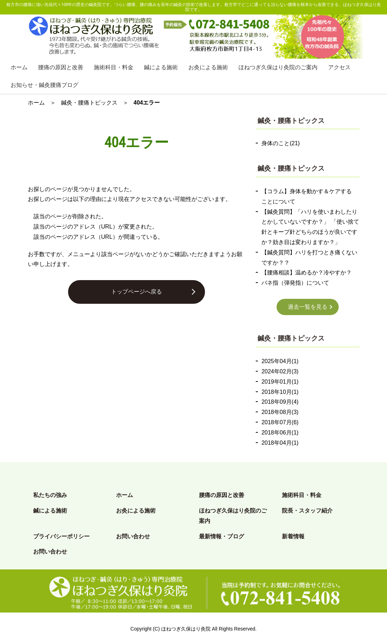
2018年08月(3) (279, 412)
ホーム (19, 67)
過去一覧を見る (307, 307)
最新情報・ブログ (221, 536)
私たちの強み (50, 495)
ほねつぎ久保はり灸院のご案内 (278, 67)
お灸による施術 (208, 67)
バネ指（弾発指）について (295, 283)
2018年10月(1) (279, 392)
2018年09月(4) (279, 402)
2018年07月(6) (279, 422)
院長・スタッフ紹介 (307, 511)
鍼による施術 (161, 67)
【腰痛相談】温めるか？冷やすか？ (306, 273)
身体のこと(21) (280, 143)
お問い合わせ (133, 536)
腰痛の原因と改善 (60, 67)
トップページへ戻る (136, 292)
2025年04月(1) (279, 361)
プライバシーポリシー (61, 536)
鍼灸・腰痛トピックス (89, 103)
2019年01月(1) (279, 382)
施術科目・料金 (113, 67)
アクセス (339, 67)
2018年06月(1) (279, 433)
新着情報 (293, 536)
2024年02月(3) (279, 371)
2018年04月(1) (279, 443)
